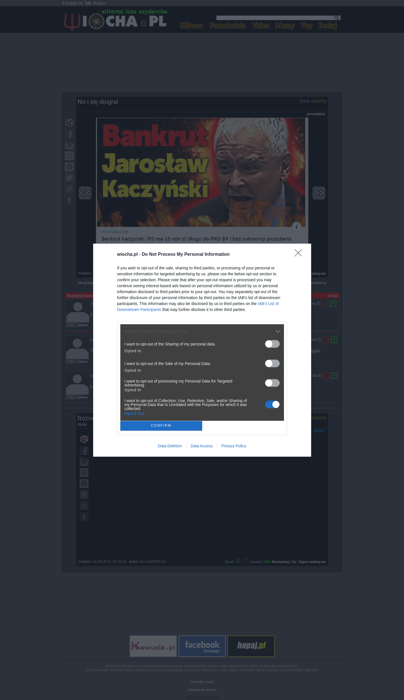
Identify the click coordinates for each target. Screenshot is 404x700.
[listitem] (202, 331)
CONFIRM (161, 426)
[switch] (272, 344)
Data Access (202, 446)
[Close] (300, 254)
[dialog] (202, 350)
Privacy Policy (233, 446)
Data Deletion (170, 446)
